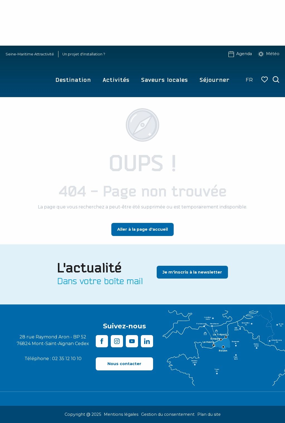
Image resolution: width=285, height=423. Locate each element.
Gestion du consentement (168, 414)
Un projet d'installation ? (83, 54)
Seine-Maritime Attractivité (30, 54)
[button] (276, 79)
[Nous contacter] (124, 363)
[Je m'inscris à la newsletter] (192, 272)
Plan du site (209, 414)
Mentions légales (121, 414)
